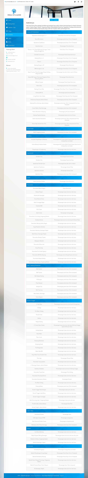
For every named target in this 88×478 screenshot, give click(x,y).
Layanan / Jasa (10, 27)
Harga (8, 31)
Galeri (8, 38)
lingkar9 (62, 475)
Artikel (8, 42)
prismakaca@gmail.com (10, 1)
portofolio (55, 19)
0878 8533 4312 (21, 1)
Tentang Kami (10, 24)
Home (8, 20)
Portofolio (9, 34)
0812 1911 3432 (29, 1)
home (51, 20)
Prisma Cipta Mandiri (36, 475)
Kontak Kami (10, 45)
